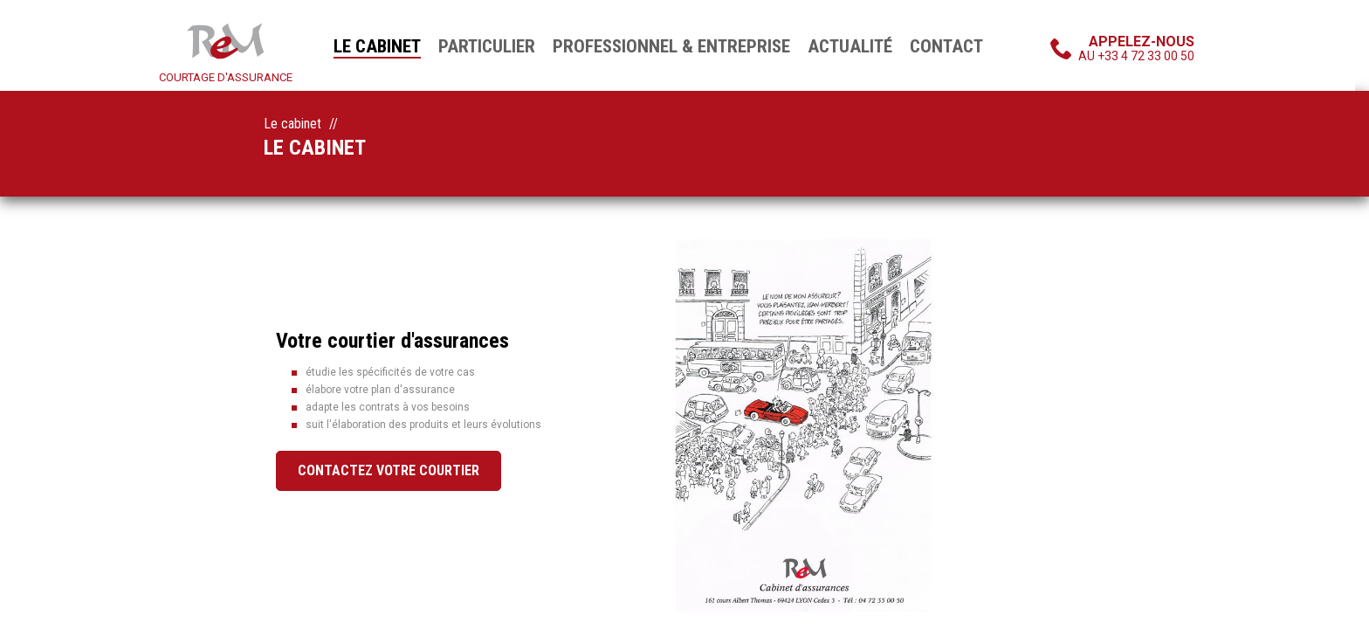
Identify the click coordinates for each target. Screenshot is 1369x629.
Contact (946, 46)
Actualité (850, 46)
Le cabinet (377, 46)
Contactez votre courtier (388, 470)
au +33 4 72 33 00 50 (1136, 48)
